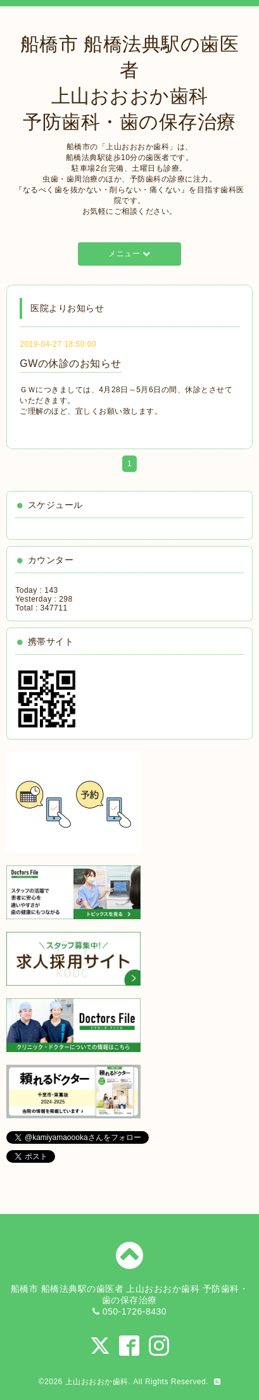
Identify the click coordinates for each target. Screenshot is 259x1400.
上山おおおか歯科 (97, 1381)
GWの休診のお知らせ (71, 363)
